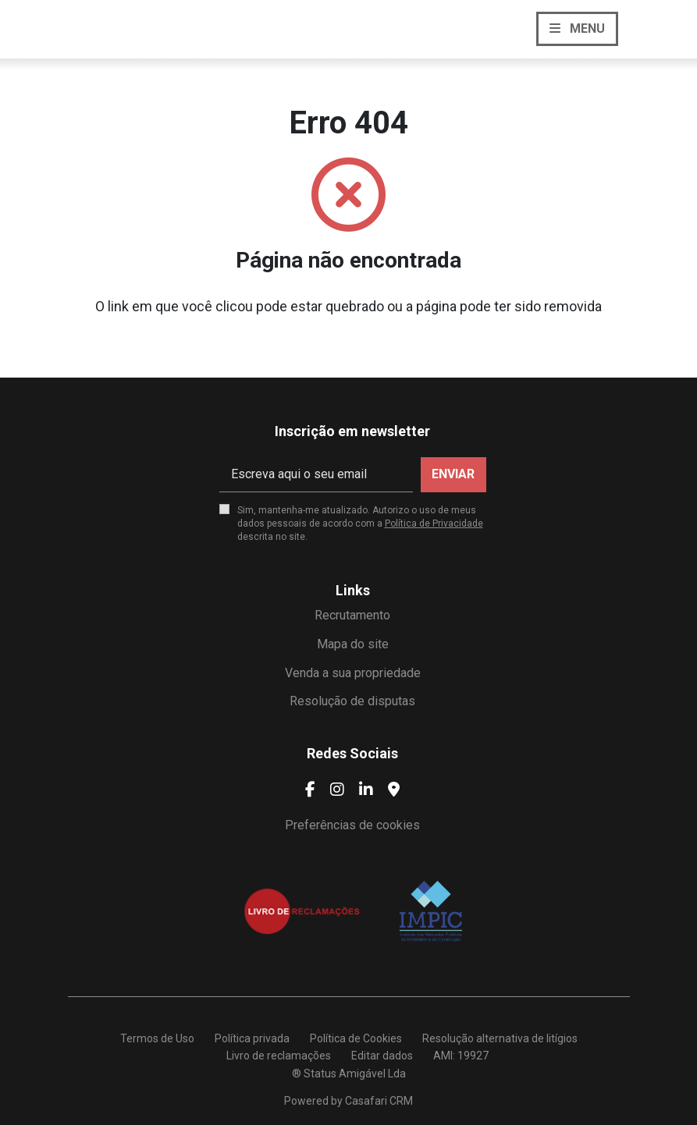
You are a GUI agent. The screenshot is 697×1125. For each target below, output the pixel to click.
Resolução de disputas (352, 701)
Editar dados (382, 1055)
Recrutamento (352, 615)
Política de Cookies (356, 1038)
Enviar (453, 474)
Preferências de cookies (352, 825)
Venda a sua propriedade (353, 672)
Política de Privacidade (434, 523)
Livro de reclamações (278, 1055)
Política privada (252, 1038)
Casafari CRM (379, 1101)
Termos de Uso (157, 1038)
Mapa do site (353, 644)
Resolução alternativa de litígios (500, 1038)
